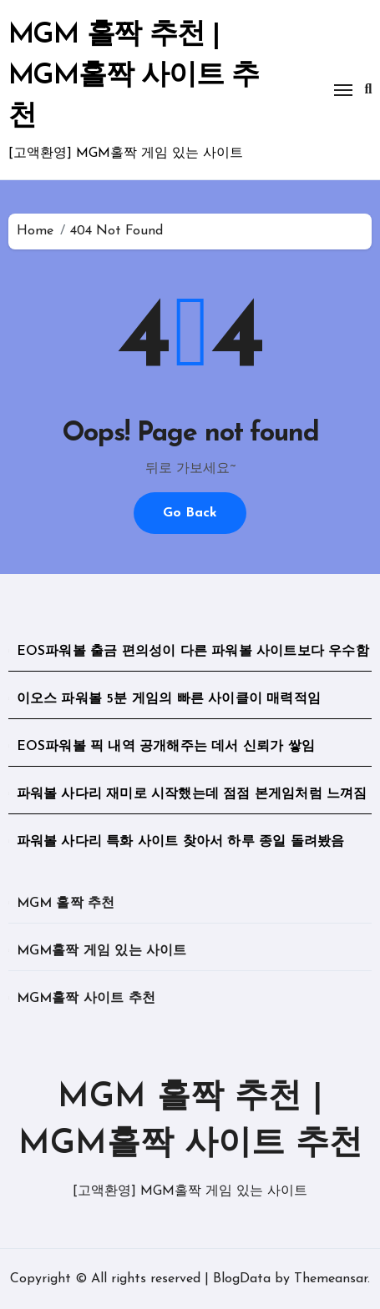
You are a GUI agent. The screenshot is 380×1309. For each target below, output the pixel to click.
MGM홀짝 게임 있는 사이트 (102, 951)
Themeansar (330, 1279)
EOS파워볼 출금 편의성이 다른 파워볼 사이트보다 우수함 (193, 651)
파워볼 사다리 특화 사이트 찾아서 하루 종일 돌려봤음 (181, 841)
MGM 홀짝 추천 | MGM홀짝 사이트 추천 (133, 76)
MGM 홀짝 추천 (66, 903)
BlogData (242, 1279)
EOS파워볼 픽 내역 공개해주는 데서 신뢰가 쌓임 (166, 746)
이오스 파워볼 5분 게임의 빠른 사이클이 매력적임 (169, 699)
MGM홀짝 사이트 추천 (86, 998)
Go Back (190, 513)
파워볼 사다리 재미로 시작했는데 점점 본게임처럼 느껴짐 (192, 794)
